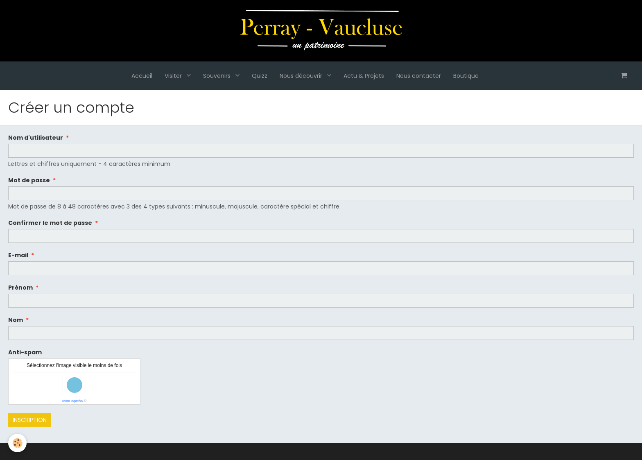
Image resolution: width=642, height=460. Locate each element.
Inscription (30, 420)
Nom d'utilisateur (35, 138)
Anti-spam (25, 352)
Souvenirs (217, 76)
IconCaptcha (72, 401)
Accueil (141, 76)
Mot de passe (29, 180)
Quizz (259, 76)
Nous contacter (418, 76)
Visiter (174, 76)
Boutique (466, 76)
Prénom (20, 287)
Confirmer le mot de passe (50, 223)
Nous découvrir (302, 76)
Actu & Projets (364, 76)
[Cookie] (17, 443)
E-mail (18, 255)
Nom (15, 320)
